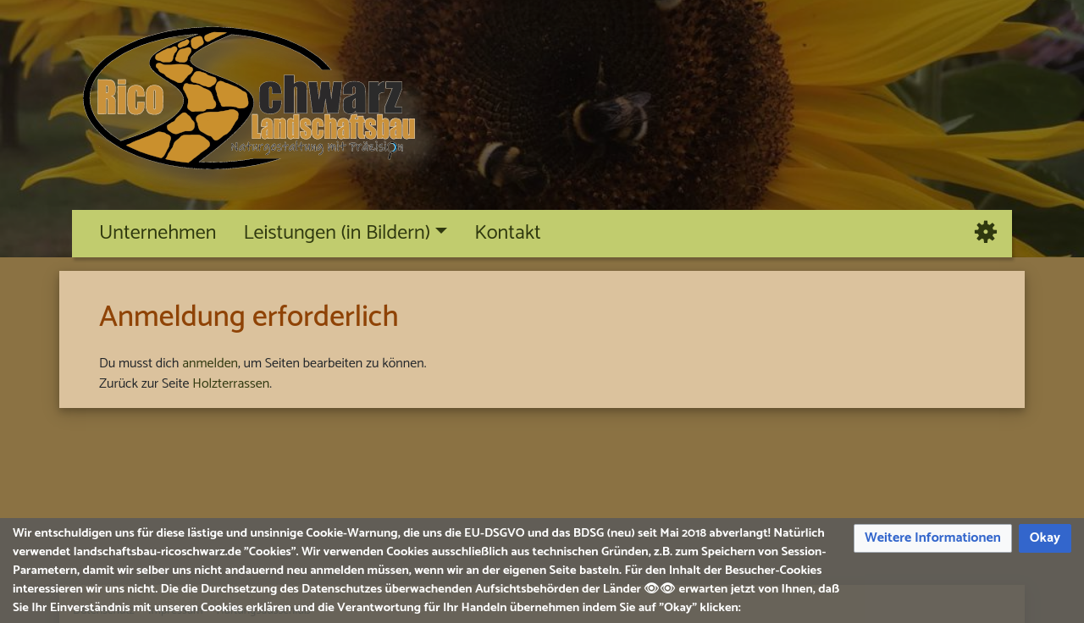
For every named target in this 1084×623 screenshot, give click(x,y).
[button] (933, 539)
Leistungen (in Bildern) (336, 233)
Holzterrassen (230, 383)
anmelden (210, 363)
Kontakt (507, 233)
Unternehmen (157, 233)
